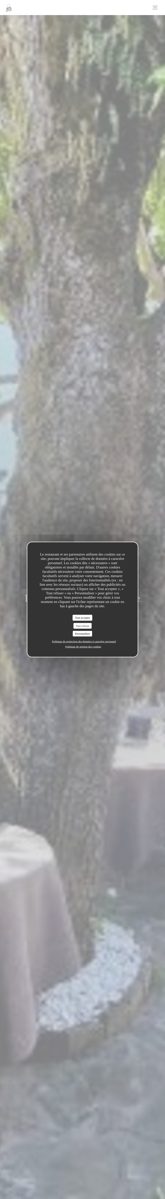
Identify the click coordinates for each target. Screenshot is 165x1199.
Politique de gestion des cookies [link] (83, 646)
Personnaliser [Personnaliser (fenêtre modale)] (82, 633)
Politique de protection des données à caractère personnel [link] (84, 641)
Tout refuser (82, 625)
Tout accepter (82, 617)
